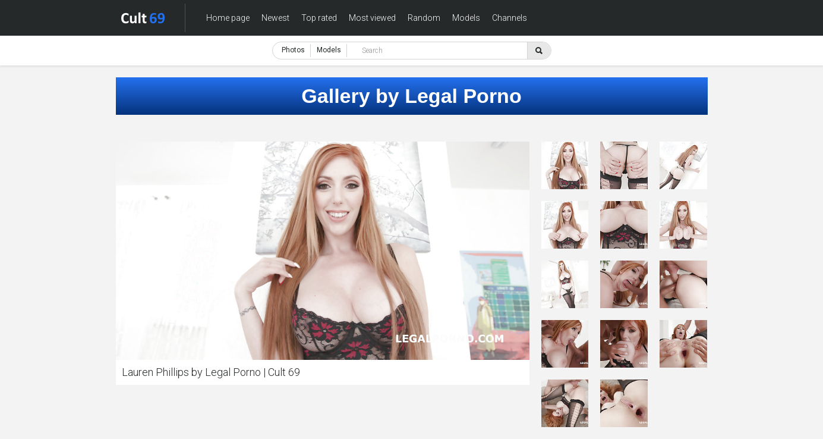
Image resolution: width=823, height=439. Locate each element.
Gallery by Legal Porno (411, 95)
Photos (293, 50)
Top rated (319, 18)
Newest (275, 18)
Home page (228, 18)
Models (466, 18)
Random (424, 18)
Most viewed (372, 18)
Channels (509, 18)
